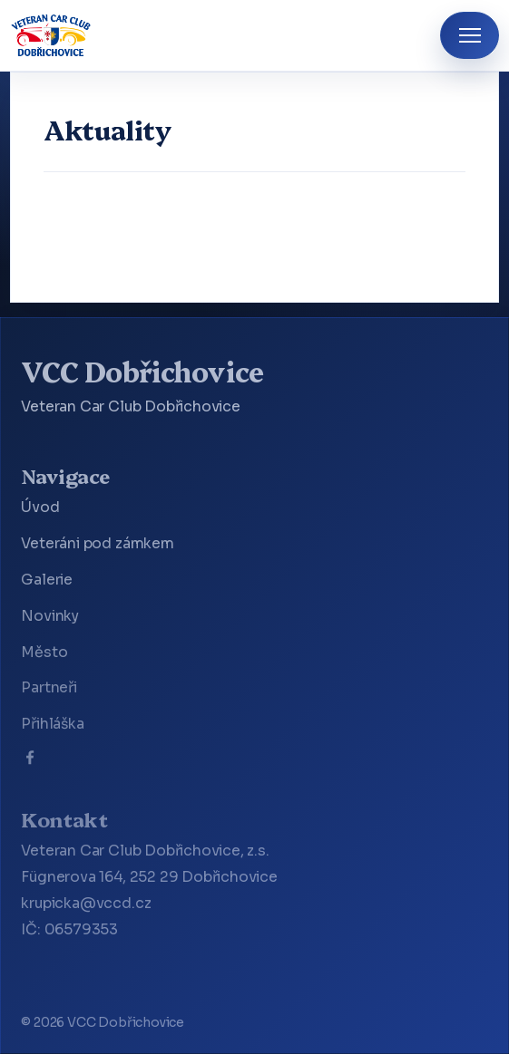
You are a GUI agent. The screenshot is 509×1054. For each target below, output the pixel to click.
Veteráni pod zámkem (97, 544)
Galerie (47, 580)
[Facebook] (30, 761)
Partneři (48, 688)
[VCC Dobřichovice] (51, 35)
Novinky (50, 616)
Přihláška (52, 724)
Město (44, 652)
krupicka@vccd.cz (86, 903)
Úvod (40, 507)
